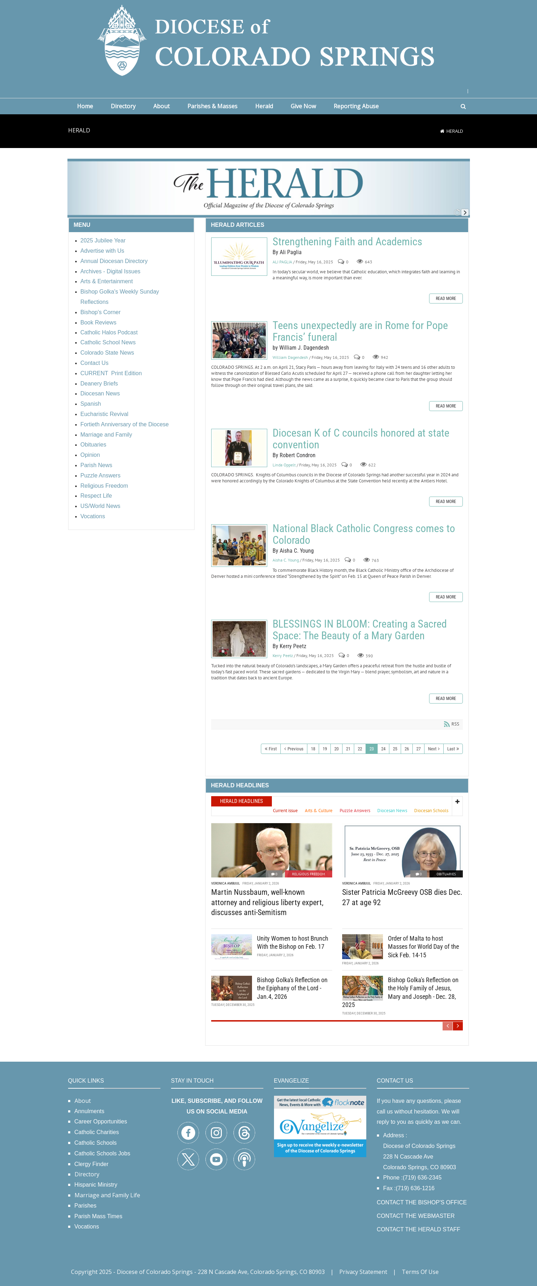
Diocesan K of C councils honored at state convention (239, 448)
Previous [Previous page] (295, 748)
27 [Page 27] (418, 748)
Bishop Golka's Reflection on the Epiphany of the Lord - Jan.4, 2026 (292, 988)
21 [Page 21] (348, 748)
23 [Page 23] (371, 748)
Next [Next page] (432, 748)
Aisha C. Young (286, 560)
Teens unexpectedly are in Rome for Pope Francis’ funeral (239, 340)
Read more (446, 298)
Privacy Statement (363, 1272)
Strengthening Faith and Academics (239, 256)
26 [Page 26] (407, 748)
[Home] (442, 131)
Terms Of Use (420, 1272)
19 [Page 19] (325, 748)
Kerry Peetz (283, 655)
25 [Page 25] (395, 748)
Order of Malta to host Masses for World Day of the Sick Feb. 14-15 (423, 947)
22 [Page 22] (360, 748)
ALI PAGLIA (282, 261)
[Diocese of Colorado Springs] (268, 39)
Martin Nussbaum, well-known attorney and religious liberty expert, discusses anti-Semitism (267, 902)
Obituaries (446, 874)
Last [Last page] (451, 748)
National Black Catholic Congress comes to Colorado (239, 546)
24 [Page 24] (383, 748)
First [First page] (273, 748)
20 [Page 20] (336, 748)
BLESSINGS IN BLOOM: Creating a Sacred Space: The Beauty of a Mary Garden (239, 639)
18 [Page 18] (313, 748)
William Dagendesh (290, 357)
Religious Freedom (308, 874)
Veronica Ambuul (225, 883)
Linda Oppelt (284, 464)
